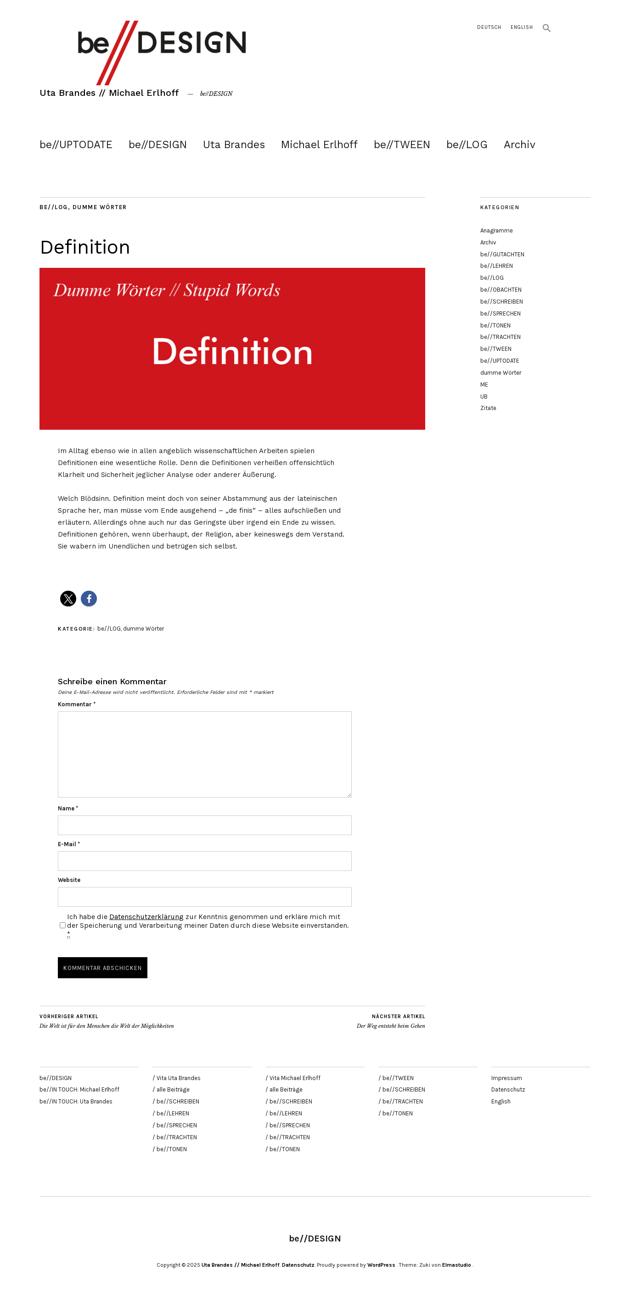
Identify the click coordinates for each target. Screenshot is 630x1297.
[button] (546, 31)
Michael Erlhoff (319, 145)
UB (484, 396)
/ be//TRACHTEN (174, 1137)
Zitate (488, 408)
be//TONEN (495, 325)
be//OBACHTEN (501, 289)
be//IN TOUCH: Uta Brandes (75, 1101)
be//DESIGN (158, 145)
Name (68, 808)
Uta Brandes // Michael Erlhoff (109, 92)
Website (69, 879)
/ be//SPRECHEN (174, 1125)
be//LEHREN (496, 265)
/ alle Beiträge (171, 1089)
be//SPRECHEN (500, 313)
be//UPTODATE (75, 145)
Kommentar (77, 704)
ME (484, 384)
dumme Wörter (100, 207)
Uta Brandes (234, 145)
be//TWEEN (402, 145)
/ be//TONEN (169, 1149)
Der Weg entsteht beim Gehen (391, 1021)
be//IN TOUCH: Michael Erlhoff (79, 1089)
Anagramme (496, 230)
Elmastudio (456, 1265)
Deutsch (489, 27)
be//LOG (467, 145)
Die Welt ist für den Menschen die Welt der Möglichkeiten (106, 1021)
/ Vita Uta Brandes (176, 1078)
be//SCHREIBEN (501, 301)
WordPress (381, 1265)
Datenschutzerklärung (146, 916)
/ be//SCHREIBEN (175, 1101)
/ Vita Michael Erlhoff (293, 1078)
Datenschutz (508, 1089)
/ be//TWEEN (396, 1078)
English (522, 27)
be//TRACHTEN (500, 336)
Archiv (519, 145)
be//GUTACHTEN (502, 254)
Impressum (506, 1078)
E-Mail (69, 844)
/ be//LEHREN (170, 1113)
